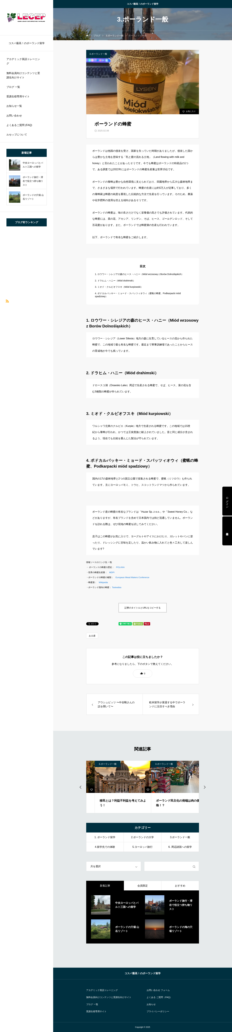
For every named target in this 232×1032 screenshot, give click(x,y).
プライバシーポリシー (158, 1011)
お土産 (92, 635)
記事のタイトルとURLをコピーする (143, 607)
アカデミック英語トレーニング (23, 61)
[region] (26, 516)
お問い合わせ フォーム (158, 990)
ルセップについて (16, 134)
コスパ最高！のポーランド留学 (142, 4)
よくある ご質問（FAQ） (159, 997)
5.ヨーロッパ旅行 (142, 847)
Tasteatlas (116, 587)
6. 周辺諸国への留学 (180, 847)
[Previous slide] (81, 787)
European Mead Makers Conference (132, 577)
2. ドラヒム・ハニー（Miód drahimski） (115, 280)
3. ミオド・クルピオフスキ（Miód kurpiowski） (119, 287)
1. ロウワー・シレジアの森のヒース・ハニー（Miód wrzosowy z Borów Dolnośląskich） (139, 274)
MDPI (112, 572)
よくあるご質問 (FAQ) (19, 125)
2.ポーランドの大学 (142, 837)
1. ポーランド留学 (104, 837)
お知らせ (151, 1004)
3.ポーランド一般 (98, 54)
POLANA (120, 567)
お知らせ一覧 (14, 106)
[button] (142, 673)
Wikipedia (103, 582)
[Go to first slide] (204, 787)
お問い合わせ (14, 115)
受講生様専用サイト (18, 96)
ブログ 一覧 (13, 87)
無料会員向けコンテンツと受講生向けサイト (23, 75)
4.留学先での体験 (105, 847)
